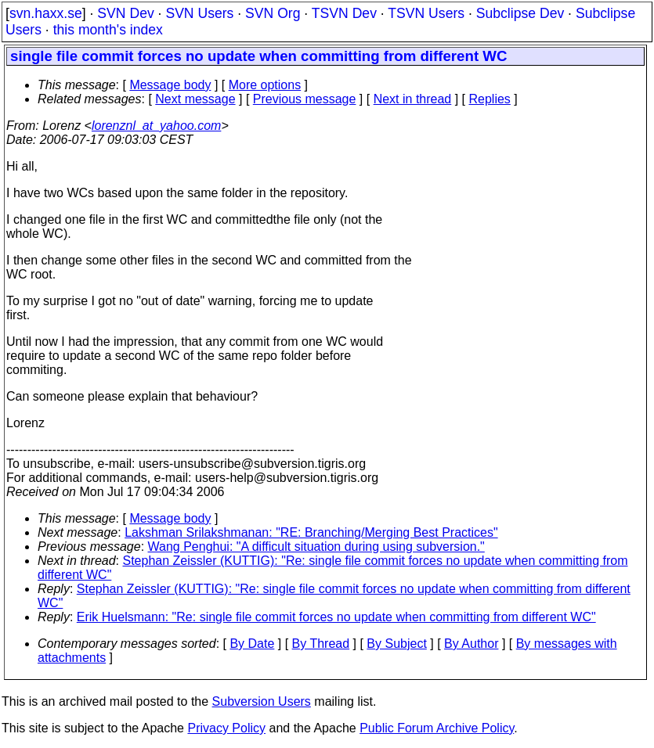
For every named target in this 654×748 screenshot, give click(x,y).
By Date (251, 643)
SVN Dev (125, 13)
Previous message (304, 99)
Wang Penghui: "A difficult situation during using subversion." (316, 546)
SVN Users (199, 13)
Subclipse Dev (520, 13)
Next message (195, 99)
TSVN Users (426, 13)
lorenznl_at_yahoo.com (156, 125)
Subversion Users (261, 701)
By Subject (396, 643)
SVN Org (272, 13)
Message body (170, 85)
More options (265, 85)
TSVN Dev (344, 13)
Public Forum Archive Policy (437, 728)
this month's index (108, 30)
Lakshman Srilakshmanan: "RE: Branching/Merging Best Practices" (311, 532)
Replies (490, 99)
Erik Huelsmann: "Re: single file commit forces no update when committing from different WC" (336, 617)
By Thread (321, 643)
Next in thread (413, 99)
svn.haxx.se (45, 13)
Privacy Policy (226, 728)
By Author (471, 643)
